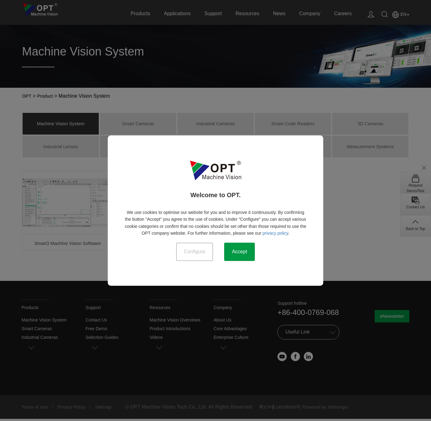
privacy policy (275, 232)
